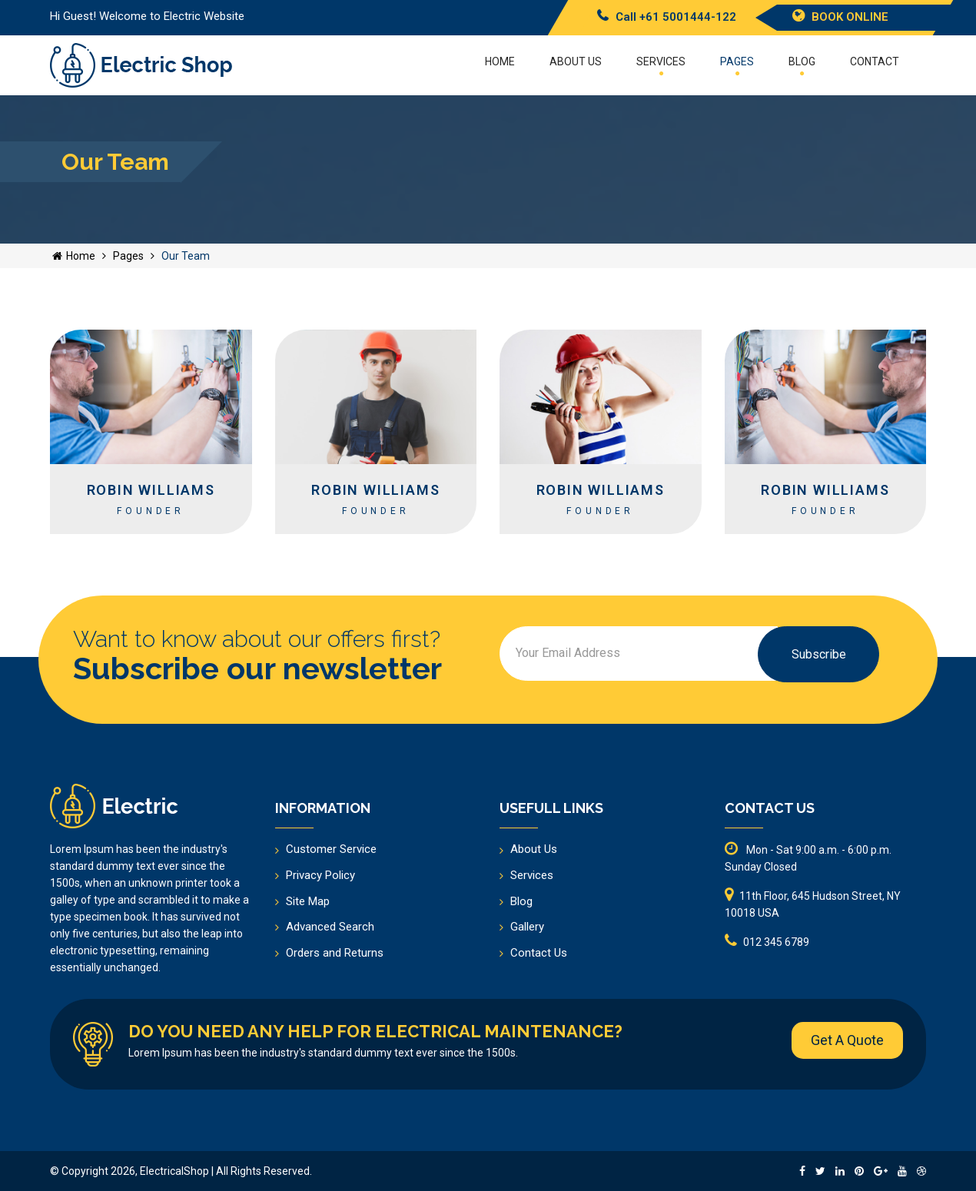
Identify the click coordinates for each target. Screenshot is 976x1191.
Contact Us (538, 953)
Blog (801, 65)
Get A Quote (847, 1040)
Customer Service (331, 849)
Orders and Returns (334, 953)
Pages (737, 65)
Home (500, 61)
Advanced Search (330, 927)
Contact (874, 61)
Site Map (308, 901)
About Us (533, 849)
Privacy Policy (320, 875)
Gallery (527, 927)
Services (661, 65)
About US (575, 61)
